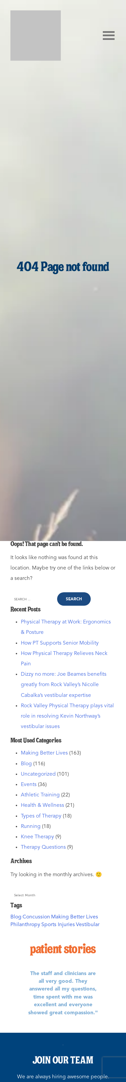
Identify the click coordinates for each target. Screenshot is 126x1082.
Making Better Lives (44, 753)
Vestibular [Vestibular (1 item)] (87, 924)
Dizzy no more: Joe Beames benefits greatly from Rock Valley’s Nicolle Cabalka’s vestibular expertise (64, 685)
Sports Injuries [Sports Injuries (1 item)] (58, 924)
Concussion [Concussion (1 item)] (36, 917)
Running (31, 826)
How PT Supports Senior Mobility (60, 643)
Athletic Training (40, 795)
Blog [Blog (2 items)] (16, 917)
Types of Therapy (41, 816)
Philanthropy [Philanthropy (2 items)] (25, 924)
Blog (26, 764)
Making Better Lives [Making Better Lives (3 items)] (74, 917)
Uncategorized (38, 774)
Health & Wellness (42, 805)
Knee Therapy (37, 837)
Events (29, 784)
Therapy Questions (43, 847)
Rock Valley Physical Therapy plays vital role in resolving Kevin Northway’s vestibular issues (67, 716)
